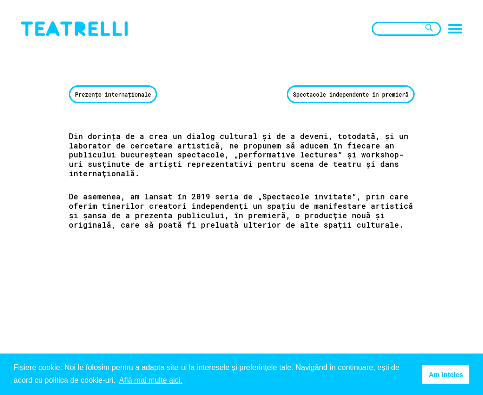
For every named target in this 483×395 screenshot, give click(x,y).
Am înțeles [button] (446, 375)
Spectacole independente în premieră (350, 94)
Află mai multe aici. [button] (151, 380)
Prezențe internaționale (113, 94)
